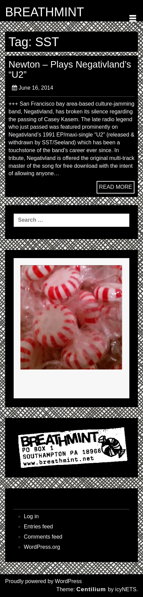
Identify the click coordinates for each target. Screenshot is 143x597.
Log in (31, 516)
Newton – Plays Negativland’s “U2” (70, 69)
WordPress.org (42, 547)
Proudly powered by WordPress (43, 581)
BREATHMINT (44, 12)
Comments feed (43, 537)
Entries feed (38, 526)
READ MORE (115, 187)
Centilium (91, 589)
